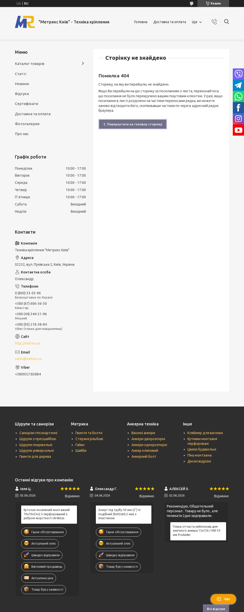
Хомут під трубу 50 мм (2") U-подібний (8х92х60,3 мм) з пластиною (119, 513)
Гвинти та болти (88, 433)
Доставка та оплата (169, 22)
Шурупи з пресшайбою (37, 439)
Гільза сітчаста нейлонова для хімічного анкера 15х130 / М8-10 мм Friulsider (196, 530)
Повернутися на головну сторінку (134, 124)
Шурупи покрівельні (35, 445)
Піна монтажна (199, 455)
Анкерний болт (143, 457)
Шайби (80, 451)
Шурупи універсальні (36, 451)
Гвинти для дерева (35, 457)
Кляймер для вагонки (205, 433)
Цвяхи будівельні (201, 449)
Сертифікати (26, 104)
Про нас (22, 134)
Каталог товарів (29, 63)
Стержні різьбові (89, 439)
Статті (20, 74)
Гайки (79, 445)
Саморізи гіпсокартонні (38, 433)
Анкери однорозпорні (149, 445)
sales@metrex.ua (28, 359)
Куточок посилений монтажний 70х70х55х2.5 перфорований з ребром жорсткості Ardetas (47, 513)
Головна (140, 22)
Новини (22, 84)
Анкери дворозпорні (148, 439)
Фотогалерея (27, 124)
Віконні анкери (143, 433)
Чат (223, 599)
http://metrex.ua (27, 343)
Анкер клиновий (144, 451)
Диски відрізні (199, 461)
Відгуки (22, 94)
